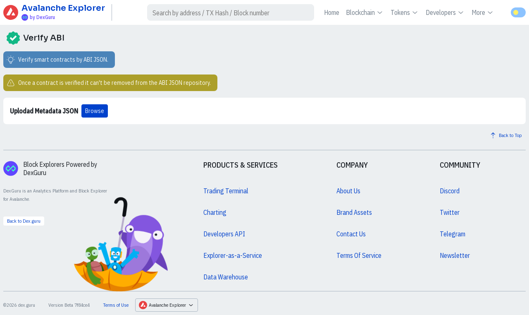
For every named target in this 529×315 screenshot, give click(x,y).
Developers (445, 12)
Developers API (224, 234)
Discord (450, 191)
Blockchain (365, 12)
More (483, 12)
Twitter (450, 212)
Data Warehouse (225, 277)
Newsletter (455, 255)
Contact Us (351, 234)
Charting (214, 212)
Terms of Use (116, 305)
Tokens (405, 12)
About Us (348, 191)
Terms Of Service (358, 255)
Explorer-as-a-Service (232, 255)
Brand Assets (354, 212)
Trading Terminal (225, 191)
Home (331, 12)
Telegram (452, 234)
